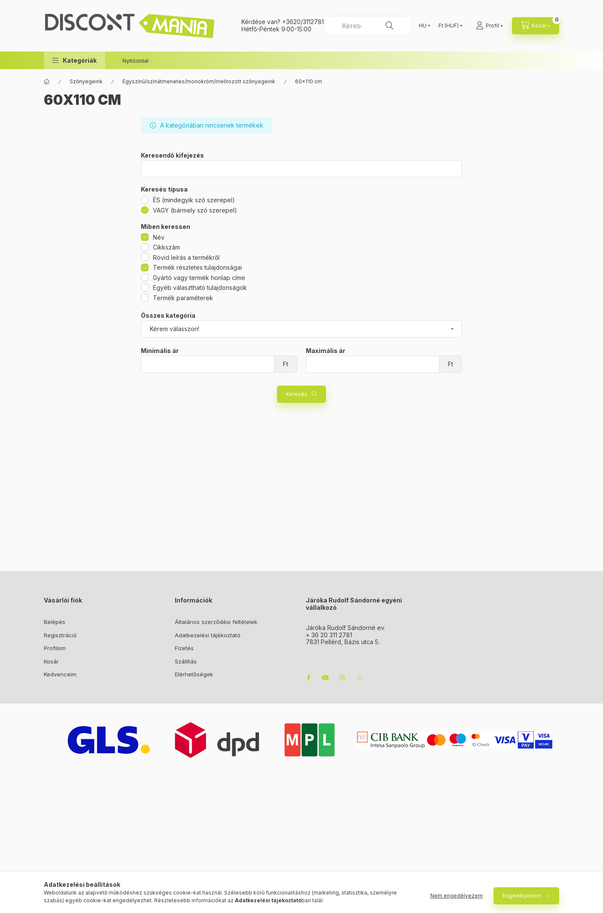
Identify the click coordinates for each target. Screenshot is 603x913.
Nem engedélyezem (456, 895)
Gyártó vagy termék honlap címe (199, 277)
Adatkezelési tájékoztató (208, 635)
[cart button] (535, 25)
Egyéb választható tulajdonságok (200, 287)
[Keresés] (389, 26)
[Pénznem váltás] (449, 25)
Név (158, 237)
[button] (74, 60)
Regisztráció (60, 635)
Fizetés (184, 648)
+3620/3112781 (303, 21)
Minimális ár (160, 350)
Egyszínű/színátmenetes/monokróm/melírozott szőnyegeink (198, 81)
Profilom (55, 648)
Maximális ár (325, 350)
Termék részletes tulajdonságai (197, 267)
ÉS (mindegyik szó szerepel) (194, 200)
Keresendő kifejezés (172, 155)
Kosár (51, 661)
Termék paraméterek (183, 297)
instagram (342, 677)
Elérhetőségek (194, 674)
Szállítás (186, 661)
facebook (308, 677)
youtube (325, 677)
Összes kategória (168, 315)
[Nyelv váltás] (422, 25)
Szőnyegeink (86, 81)
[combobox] (368, 25)
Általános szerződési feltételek (216, 621)
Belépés (54, 621)
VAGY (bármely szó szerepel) (195, 210)
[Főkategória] (47, 81)
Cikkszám (166, 247)
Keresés (297, 394)
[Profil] (489, 25)
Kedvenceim (60, 674)
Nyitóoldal (135, 60)
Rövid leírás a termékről (186, 257)
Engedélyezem (521, 895)
